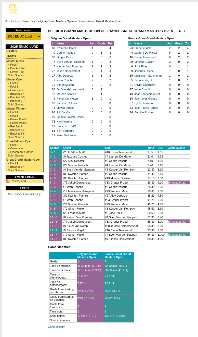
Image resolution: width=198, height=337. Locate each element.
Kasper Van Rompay (69, 66)
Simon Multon (65, 84)
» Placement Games (20, 151)
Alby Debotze (65, 75)
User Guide (14, 194)
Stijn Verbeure (65, 130)
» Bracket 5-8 (16, 97)
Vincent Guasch (144, 61)
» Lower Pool (16, 71)
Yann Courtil (142, 89)
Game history (56, 326)
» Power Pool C (17, 119)
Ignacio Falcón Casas (70, 116)
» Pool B (13, 86)
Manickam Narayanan (148, 75)
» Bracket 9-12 (17, 100)
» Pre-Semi (15, 126)
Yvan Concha (65, 80)
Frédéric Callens (67, 103)
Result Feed (18, 181)
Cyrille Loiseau (143, 103)
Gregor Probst (65, 57)
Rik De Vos (63, 112)
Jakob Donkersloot (68, 71)
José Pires (140, 66)
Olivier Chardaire (144, 84)
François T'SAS (66, 126)
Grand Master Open (19, 141)
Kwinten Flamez (66, 48)
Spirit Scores (16, 75)
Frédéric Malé (142, 48)
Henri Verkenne (66, 135)
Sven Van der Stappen (71, 61)
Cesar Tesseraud (144, 57)
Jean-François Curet (147, 93)
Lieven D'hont (65, 107)
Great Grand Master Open (23, 159)
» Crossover (15, 90)
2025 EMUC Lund (24, 47)
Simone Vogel (143, 80)
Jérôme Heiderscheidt (70, 89)
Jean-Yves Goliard (145, 98)
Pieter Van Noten (67, 98)
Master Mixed (15, 61)
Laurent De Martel (145, 52)
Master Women (16, 108)
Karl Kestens (64, 121)
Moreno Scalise (66, 93)
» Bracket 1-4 (16, 68)
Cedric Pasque (66, 52)
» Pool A (13, 64)
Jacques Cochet (144, 71)
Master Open (14, 79)
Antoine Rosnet (143, 112)
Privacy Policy (32, 194)
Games (11, 51)
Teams (11, 55)
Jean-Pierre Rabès (146, 107)
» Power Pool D (17, 122)
